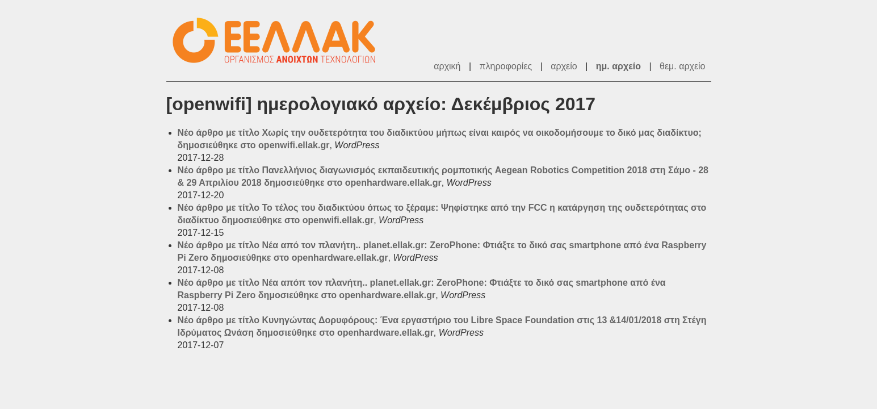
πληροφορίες (506, 66)
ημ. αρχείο (618, 66)
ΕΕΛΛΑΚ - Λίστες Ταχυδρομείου (279, 40)
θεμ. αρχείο (682, 66)
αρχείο (564, 66)
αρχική (447, 66)
